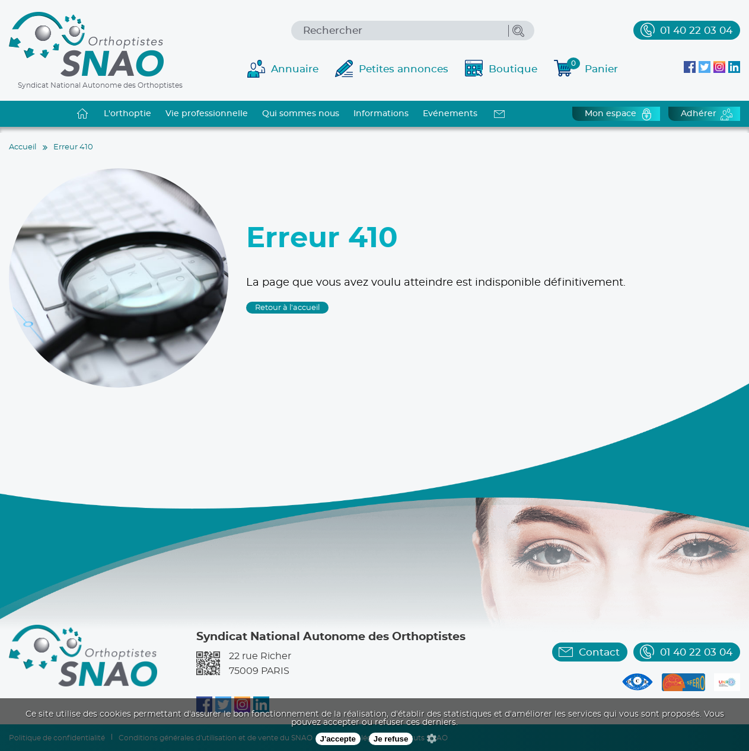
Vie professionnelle (206, 114)
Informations (381, 114)
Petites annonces (403, 69)
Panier (592, 67)
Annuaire (294, 69)
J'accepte (338, 738)
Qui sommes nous (300, 114)
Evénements (450, 114)
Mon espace (610, 114)
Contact (599, 652)
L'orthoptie (127, 114)
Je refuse (391, 738)
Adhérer (698, 114)
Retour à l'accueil (287, 308)
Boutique (513, 69)
